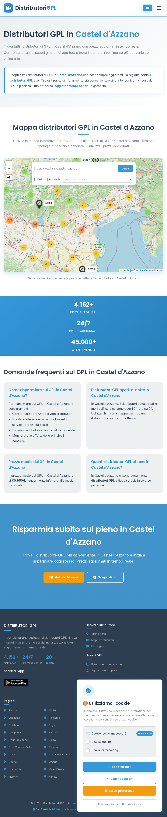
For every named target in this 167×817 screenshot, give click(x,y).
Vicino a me (96, 633)
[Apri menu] (159, 8)
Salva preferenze (119, 790)
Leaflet (125, 270)
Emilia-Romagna (16, 739)
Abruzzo (11, 710)
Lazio (9, 754)
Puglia (50, 725)
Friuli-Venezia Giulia (18, 747)
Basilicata (12, 717)
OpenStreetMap (142, 270)
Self (38, 179)
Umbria (50, 761)
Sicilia (50, 739)
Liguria (10, 761)
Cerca (125, 168)
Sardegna (52, 732)
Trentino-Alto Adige (58, 754)
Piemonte (52, 717)
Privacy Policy (107, 803)
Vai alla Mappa (64, 577)
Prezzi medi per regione (104, 664)
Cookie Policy (130, 803)
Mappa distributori (100, 640)
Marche (11, 776)
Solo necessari (119, 778)
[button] (147, 212)
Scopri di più (105, 577)
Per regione (96, 646)
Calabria (11, 725)
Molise (50, 710)
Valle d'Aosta (54, 769)
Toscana (51, 747)
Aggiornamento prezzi (102, 670)
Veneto (50, 776)
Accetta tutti (119, 766)
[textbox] (97, 179)
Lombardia (12, 769)
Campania (12, 732)
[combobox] (97, 179)
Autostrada (52, 179)
